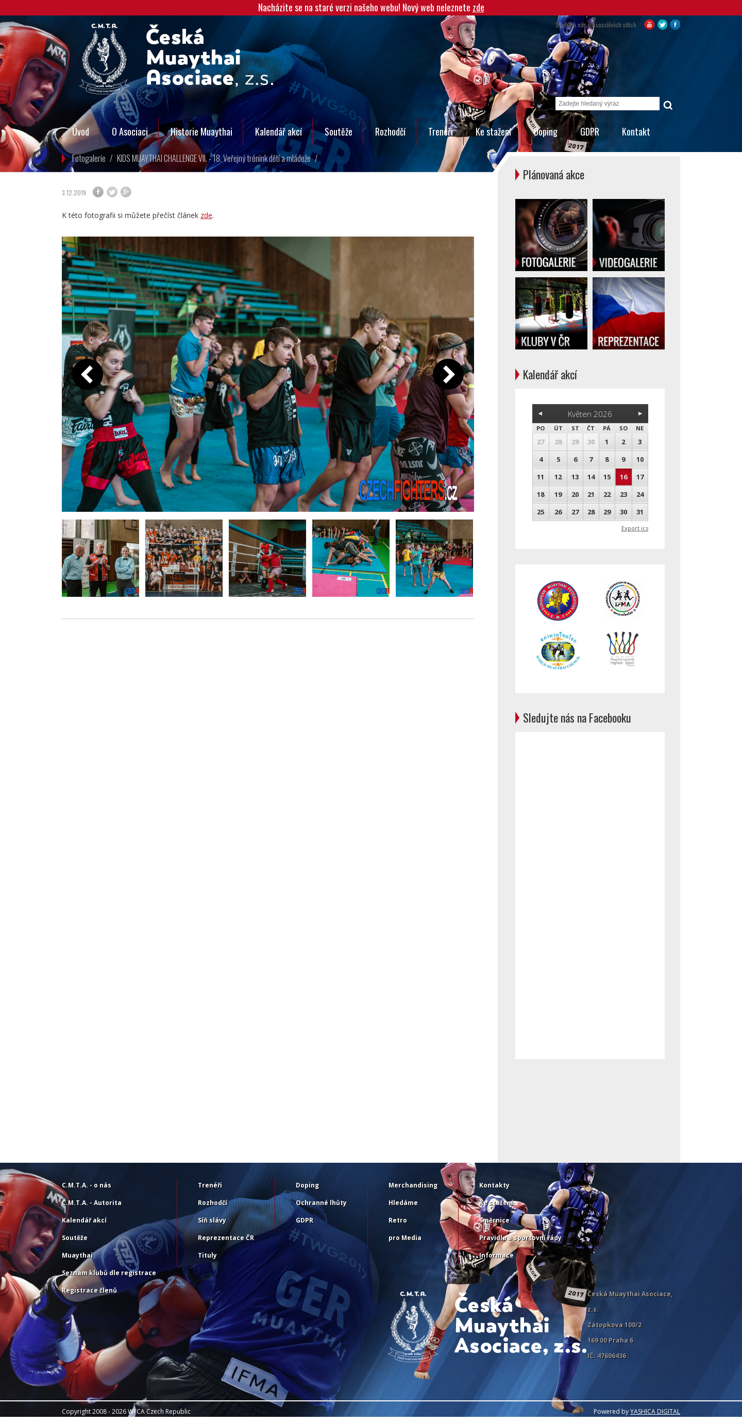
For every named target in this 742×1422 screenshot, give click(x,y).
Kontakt (636, 131)
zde (478, 7)
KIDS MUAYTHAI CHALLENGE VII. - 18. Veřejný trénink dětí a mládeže (214, 158)
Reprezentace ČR (226, 1237)
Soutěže (338, 131)
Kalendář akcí (278, 131)
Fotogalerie (89, 158)
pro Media (405, 1237)
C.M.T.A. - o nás (86, 1185)
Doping (546, 131)
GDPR (589, 131)
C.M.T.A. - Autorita (92, 1202)
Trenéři (440, 131)
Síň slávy (212, 1220)
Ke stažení (493, 131)
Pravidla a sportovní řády (520, 1237)
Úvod (80, 131)
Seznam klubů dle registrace (109, 1272)
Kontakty (494, 1185)
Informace (496, 1255)
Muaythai (77, 1255)
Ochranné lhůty (321, 1202)
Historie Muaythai (201, 131)
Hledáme (403, 1202)
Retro (398, 1220)
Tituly (207, 1255)
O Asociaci (130, 131)
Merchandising (413, 1185)
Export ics (634, 528)
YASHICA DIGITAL (655, 1411)
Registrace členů (89, 1290)
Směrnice (494, 1220)
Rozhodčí (390, 131)
